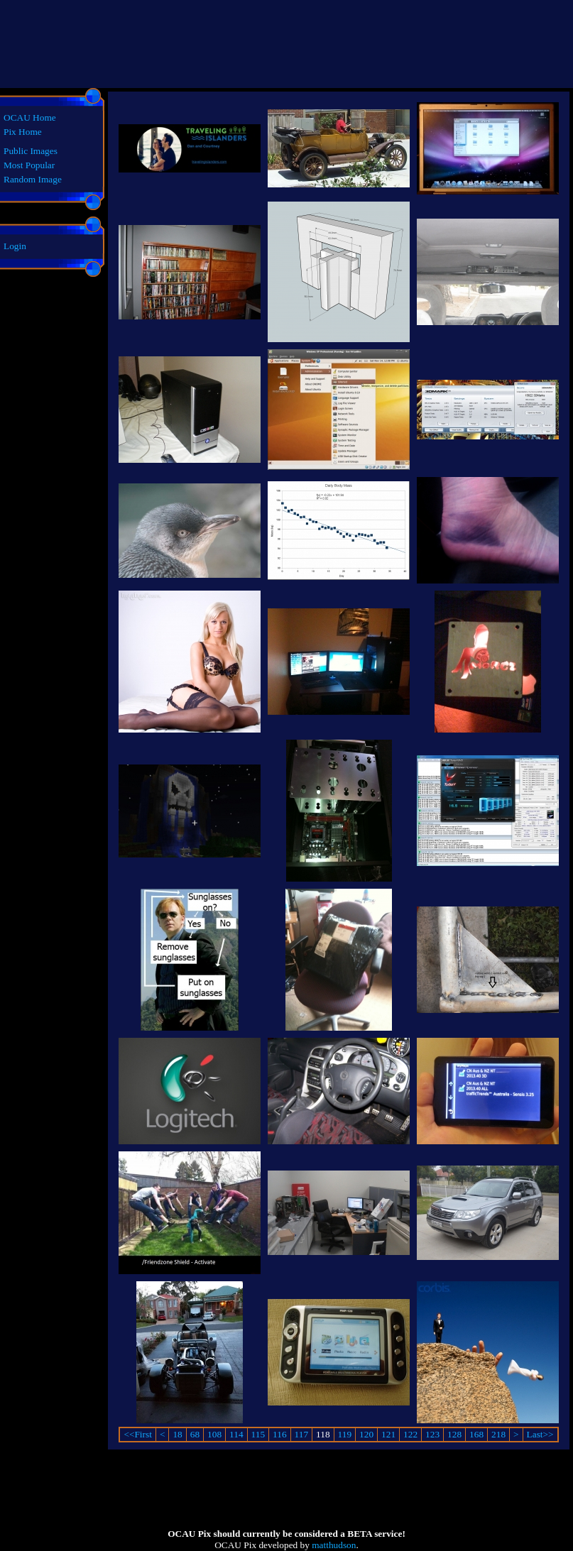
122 (410, 1434)
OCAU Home (30, 117)
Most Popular (29, 165)
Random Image (33, 179)
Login (15, 246)
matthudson (334, 1545)
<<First (137, 1434)
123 (432, 1434)
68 (195, 1434)
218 (498, 1434)
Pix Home (23, 131)
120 (366, 1434)
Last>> (540, 1434)
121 (388, 1434)
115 (258, 1434)
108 (214, 1434)
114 (236, 1434)
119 (345, 1434)
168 (476, 1434)
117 (302, 1434)
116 (280, 1434)
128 (454, 1434)
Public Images (31, 151)
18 (177, 1434)
